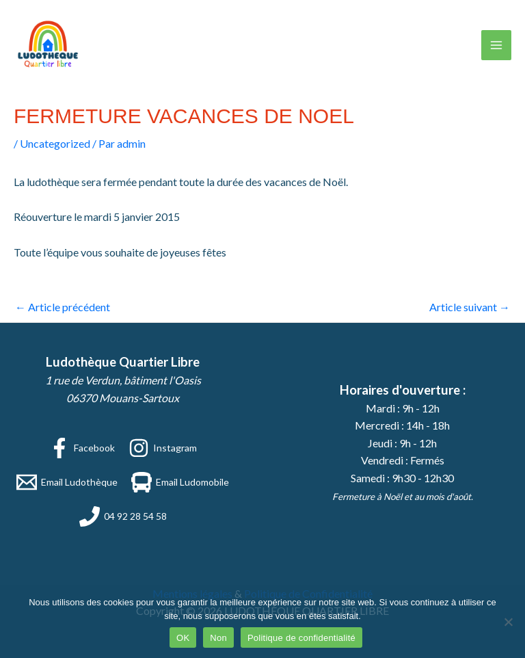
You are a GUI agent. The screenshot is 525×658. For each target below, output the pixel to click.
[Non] (508, 622)
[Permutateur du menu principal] (496, 45)
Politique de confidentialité (301, 638)
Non (218, 638)
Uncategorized (55, 143)
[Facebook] (82, 448)
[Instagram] (163, 448)
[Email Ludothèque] (67, 482)
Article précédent (62, 306)
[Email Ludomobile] (180, 482)
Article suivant (469, 306)
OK (182, 638)
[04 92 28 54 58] (123, 516)
